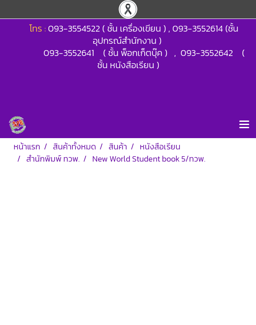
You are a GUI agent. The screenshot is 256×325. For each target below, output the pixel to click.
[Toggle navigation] (244, 125)
